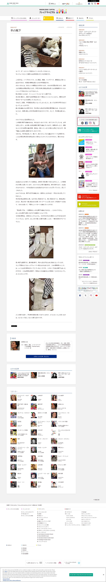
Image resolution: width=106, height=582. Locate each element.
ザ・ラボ (67, 513)
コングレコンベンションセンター (89, 517)
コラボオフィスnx (86, 523)
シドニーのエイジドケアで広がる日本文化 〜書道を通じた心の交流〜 (24, 374)
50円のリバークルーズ (85, 61)
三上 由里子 (61, 395)
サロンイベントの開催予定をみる (90, 283)
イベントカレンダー (42, 512)
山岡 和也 (20, 456)
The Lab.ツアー (25, 513)
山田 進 (19, 421)
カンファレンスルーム (87, 515)
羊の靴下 (40, 505)
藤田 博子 (40, 404)
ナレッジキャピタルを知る (19, 18)
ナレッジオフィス (86, 519)
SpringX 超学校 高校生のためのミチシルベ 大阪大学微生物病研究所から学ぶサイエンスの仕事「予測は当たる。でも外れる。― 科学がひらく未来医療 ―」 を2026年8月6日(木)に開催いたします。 (88, 220)
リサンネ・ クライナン (63, 438)
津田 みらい (61, 447)
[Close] (103, 574)
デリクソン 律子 (62, 464)
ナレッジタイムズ (41, 532)
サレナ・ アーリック (63, 456)
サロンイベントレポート (43, 526)
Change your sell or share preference (12, 580)
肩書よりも (82, 52)
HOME (8, 505)
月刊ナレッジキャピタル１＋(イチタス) (46, 530)
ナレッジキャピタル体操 (27, 515)
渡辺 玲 (19, 473)
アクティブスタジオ (70, 517)
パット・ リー (21, 482)
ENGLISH (69, 27)
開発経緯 (23, 550)
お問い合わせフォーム (33, 562)
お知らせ (60, 18)
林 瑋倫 (39, 482)
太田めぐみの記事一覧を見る (41, 356)
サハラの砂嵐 (83, 80)
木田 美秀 (60, 473)
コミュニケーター (36, 18)
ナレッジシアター (86, 513)
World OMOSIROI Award (43, 536)
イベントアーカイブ (42, 541)
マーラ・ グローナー (43, 438)
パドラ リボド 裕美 (62, 421)
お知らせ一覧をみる (93, 251)
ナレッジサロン (69, 523)
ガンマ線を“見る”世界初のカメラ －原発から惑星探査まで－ (88, 270)
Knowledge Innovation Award (43, 539)
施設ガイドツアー (86, 524)
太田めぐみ (61, 404)
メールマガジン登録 (51, 562)
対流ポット (40, 515)
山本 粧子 (40, 395)
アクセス (91, 18)
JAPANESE (61, 27)
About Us (81, 18)
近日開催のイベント (42, 523)
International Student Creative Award (45, 537)
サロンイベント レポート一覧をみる (89, 281)
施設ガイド (71, 18)
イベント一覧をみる (93, 190)
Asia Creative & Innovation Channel (45, 534)
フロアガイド (68, 512)
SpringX (84, 512)
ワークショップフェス (42, 517)
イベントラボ (69, 521)
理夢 (19, 438)
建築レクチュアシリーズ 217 (43, 521)
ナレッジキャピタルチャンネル (71, 563)
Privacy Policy (6, 579)
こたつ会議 (40, 519)
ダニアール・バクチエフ (24, 412)
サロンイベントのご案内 (43, 524)
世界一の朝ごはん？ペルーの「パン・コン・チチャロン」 (64, 374)
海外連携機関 (24, 553)
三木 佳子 (40, 430)
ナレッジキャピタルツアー (27, 512)
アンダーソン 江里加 (23, 430)
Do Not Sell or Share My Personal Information (81, 574)
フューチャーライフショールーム (72, 524)
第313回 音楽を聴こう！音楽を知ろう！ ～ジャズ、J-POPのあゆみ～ (88, 263)
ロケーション (24, 551)
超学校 (39, 513)
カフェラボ (68, 519)
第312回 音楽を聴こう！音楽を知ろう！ (88, 277)
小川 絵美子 (61, 482)
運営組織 (23, 548)
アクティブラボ (69, 515)
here (6, 571)
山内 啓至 (40, 464)
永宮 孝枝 (40, 456)
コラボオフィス (85, 521)
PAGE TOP (97, 499)
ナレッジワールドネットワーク (24, 505)
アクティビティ (49, 18)
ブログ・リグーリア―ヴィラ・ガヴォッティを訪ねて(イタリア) (88, 247)
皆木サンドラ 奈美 (42, 412)
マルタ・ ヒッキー (42, 447)
